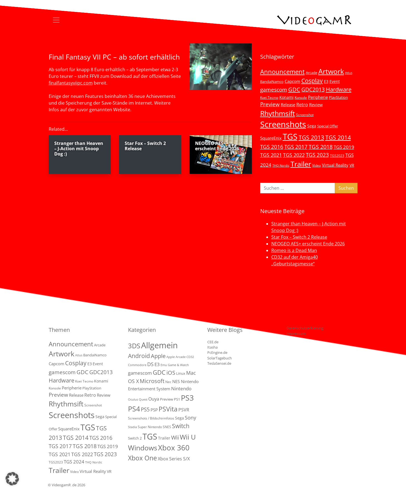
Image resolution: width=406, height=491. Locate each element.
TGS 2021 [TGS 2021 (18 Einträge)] (271, 155)
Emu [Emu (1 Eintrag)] (164, 365)
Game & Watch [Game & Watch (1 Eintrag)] (178, 365)
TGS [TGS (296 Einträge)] (290, 136)
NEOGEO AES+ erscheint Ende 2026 (308, 244)
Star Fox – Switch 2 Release (299, 237)
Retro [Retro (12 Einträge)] (302, 105)
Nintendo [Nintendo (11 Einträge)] (181, 388)
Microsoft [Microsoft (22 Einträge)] (152, 381)
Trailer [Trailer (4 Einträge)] (164, 438)
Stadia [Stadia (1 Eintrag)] (132, 427)
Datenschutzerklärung (305, 327)
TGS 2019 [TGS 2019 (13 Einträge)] (344, 147)
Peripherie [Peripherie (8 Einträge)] (318, 97)
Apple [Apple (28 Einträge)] (158, 356)
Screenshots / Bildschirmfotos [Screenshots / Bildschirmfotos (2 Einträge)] (151, 418)
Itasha (212, 347)
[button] (12, 479)
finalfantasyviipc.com (71, 83)
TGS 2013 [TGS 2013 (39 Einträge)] (311, 137)
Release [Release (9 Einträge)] (288, 104)
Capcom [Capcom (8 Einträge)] (292, 81)
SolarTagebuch (219, 358)
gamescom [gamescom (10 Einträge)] (140, 373)
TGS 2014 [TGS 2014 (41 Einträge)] (338, 137)
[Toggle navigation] (56, 20)
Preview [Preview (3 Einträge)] (166, 399)
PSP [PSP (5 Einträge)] (154, 410)
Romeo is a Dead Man (294, 250)
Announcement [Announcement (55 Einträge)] (282, 71)
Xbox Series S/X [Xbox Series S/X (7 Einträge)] (174, 459)
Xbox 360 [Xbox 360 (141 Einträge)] (174, 448)
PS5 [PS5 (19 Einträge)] (145, 409)
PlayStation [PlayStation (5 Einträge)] (338, 97)
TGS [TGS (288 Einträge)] (149, 436)
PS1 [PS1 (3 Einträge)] (177, 399)
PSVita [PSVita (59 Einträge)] (168, 408)
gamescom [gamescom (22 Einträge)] (273, 89)
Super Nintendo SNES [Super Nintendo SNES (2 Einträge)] (154, 427)
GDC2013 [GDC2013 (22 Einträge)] (313, 89)
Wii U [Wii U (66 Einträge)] (188, 437)
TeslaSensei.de (219, 363)
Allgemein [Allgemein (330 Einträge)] (159, 345)
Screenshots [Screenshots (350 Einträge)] (283, 124)
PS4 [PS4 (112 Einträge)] (134, 408)
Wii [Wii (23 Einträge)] (175, 437)
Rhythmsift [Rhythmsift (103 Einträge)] (277, 113)
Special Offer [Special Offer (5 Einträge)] (327, 126)
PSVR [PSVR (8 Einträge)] (183, 410)
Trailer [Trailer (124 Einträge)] (301, 164)
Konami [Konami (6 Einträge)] (286, 97)
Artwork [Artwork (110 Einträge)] (331, 71)
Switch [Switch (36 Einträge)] (181, 426)
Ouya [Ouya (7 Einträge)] (153, 399)
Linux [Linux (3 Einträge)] (180, 373)
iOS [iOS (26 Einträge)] (170, 372)
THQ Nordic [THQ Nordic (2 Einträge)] (280, 165)
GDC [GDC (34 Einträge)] (294, 89)
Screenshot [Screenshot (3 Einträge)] (305, 114)
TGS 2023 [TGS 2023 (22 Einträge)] (317, 154)
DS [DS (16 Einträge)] (150, 364)
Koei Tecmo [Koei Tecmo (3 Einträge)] (269, 97)
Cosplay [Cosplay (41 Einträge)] (312, 81)
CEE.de (212, 341)
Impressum (296, 333)
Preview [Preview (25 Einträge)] (270, 104)
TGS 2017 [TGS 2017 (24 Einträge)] (295, 146)
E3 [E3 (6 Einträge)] (326, 81)
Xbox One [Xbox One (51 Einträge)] (142, 458)
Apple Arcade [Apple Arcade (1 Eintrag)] (176, 357)
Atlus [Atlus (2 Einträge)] (348, 73)
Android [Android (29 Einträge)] (139, 356)
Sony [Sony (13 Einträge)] (190, 417)
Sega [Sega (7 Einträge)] (311, 126)
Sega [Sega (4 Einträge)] (179, 418)
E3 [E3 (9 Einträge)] (157, 364)
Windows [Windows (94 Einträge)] (142, 447)
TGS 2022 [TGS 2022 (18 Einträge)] (294, 155)
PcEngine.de (217, 352)
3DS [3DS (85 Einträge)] (134, 345)
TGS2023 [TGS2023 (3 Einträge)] (337, 155)
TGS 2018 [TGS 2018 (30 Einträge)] (321, 146)
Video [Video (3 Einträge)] (316, 165)
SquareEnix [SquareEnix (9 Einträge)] (271, 138)
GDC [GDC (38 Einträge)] (159, 372)
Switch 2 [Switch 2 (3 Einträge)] (135, 438)
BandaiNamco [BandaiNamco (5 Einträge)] (272, 81)
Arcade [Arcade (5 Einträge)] (311, 72)
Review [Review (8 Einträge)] (316, 104)
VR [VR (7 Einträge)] (352, 165)
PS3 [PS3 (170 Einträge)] (187, 398)
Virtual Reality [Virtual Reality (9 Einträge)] (335, 165)
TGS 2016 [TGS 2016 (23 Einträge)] (271, 146)
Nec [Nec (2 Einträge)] (168, 381)
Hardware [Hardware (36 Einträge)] (338, 89)
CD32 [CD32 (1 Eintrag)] (190, 357)
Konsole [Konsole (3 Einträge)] (301, 97)
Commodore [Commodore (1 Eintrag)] (137, 365)
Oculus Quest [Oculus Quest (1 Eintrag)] (137, 399)
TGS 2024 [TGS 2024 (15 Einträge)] (74, 461)
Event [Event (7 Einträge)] (334, 81)
